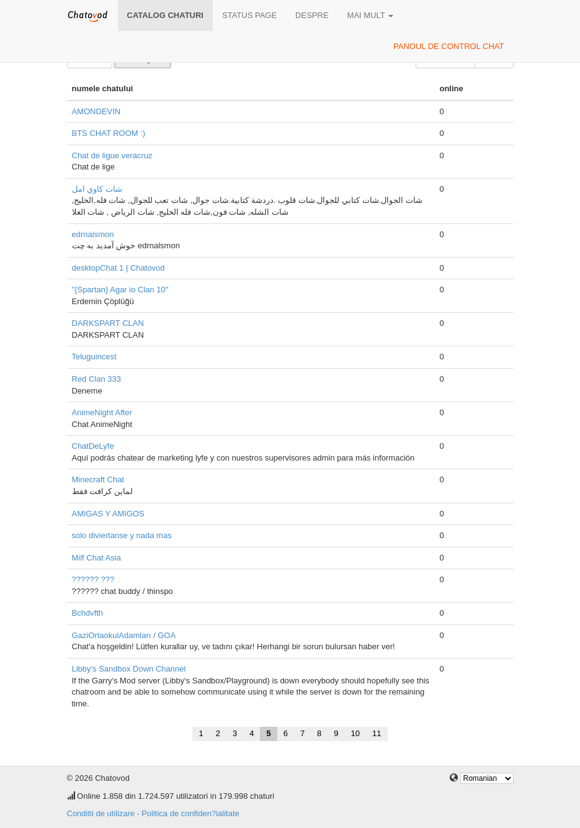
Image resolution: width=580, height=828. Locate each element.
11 (376, 733)
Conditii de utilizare (101, 813)
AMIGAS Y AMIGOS (108, 513)
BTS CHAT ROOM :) (109, 133)
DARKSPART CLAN (108, 323)
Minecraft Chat (98, 479)
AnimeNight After (102, 412)
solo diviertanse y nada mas (122, 535)
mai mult (370, 15)
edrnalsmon (93, 234)
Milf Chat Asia (96, 557)
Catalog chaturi (165, 15)
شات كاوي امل (97, 189)
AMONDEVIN (96, 111)
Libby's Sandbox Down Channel (129, 668)
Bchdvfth (88, 613)
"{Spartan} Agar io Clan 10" (120, 289)
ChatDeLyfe (93, 446)
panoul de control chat (448, 46)
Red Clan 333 (97, 379)
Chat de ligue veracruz (112, 155)
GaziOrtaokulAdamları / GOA (124, 635)
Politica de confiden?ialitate (190, 813)
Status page (249, 15)
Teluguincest (94, 356)
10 (355, 733)
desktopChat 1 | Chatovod (118, 267)
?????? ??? (93, 579)
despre (311, 15)
